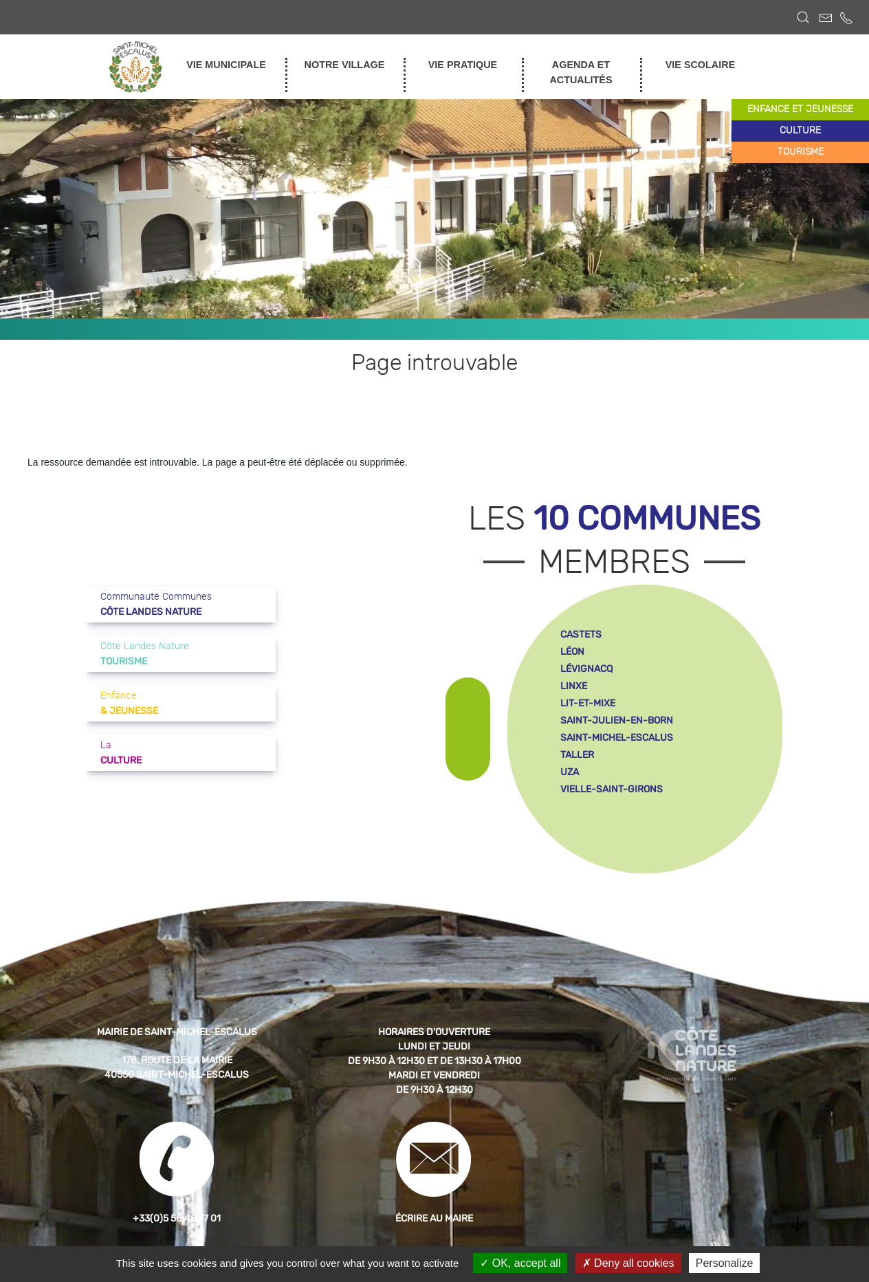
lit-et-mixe (587, 703)
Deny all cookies (628, 1263)
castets (581, 634)
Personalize (725, 1263)
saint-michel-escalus (616, 737)
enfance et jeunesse (800, 109)
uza (569, 772)
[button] (803, 17)
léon (572, 652)
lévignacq (586, 669)
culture (800, 130)
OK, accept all (520, 1263)
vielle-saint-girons (611, 789)
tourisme (801, 152)
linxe (573, 686)
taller (577, 755)
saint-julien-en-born (616, 720)
